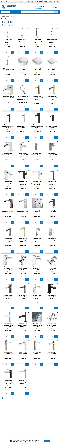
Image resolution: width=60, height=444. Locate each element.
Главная (3, 16)
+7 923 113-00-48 (39, 6)
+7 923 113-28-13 (39, 5)
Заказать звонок (39, 8)
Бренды (7, 16)
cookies (17, 440)
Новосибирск (5, 1)
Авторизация (17, 11)
